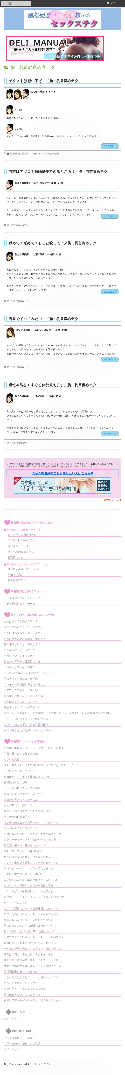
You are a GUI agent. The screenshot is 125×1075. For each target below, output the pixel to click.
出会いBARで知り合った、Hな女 (23, 874)
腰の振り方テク (17, 580)
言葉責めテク (15, 557)
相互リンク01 (12, 1019)
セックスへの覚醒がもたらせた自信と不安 (28, 885)
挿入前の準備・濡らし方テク (25, 569)
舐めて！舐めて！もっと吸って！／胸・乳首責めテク (53, 242)
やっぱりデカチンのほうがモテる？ (25, 638)
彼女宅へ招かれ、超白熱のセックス (25, 845)
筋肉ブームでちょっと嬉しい (21, 690)
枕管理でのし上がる (15, 782)
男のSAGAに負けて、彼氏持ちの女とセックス (30, 925)
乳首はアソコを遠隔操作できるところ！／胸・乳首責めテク (58, 171)
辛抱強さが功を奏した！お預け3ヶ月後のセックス (33, 948)
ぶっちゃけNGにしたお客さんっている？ (28, 673)
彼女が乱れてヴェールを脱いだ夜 (23, 851)
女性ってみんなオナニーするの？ (23, 627)
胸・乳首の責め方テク (48, 153)
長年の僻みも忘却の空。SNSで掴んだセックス (31, 931)
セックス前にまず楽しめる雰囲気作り (26, 724)
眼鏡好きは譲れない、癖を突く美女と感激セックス (34, 834)
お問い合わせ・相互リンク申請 (22, 1043)
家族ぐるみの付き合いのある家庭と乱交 (27, 811)
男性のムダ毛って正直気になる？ (23, 661)
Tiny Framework (13, 1064)
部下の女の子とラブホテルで (21, 828)
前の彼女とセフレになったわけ (22, 994)
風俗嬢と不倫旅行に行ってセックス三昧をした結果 (34, 748)
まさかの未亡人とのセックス (21, 983)
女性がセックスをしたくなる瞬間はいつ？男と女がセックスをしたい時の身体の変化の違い (57, 713)
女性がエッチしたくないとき (21, 701)
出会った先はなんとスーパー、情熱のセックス (31, 977)
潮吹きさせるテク (18, 546)
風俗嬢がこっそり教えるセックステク (62, 19)
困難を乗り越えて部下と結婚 (21, 753)
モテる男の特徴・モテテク (19, 603)
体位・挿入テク (17, 574)
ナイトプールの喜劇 (15, 902)
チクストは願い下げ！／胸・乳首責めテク (43, 80)
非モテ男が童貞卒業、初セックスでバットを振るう (34, 960)
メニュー (115, 3)
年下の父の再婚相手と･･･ (19, 816)
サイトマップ (12, 1049)
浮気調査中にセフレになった (21, 971)
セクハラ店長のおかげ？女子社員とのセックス (31, 908)
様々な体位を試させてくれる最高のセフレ (28, 857)
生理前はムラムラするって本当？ (23, 633)
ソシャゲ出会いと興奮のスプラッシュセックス (31, 862)
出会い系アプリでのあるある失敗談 (25, 988)
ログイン (45, 1064)
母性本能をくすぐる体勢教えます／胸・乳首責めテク (53, 384)
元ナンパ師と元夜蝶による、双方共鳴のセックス (32, 966)
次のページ (111, 500)
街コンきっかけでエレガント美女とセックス (30, 868)
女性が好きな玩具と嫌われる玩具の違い (27, 730)
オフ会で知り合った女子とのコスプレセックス (31, 822)
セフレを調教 (12, 759)
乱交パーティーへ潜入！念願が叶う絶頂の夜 (30, 839)
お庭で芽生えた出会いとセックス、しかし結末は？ (34, 937)
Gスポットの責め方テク (22, 540)
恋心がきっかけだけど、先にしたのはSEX (28, 920)
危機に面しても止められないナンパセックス (30, 943)
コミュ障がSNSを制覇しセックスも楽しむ (28, 891)
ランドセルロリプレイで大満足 (22, 788)
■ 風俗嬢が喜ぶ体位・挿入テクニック (26, 564)
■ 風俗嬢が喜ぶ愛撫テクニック (22, 153)
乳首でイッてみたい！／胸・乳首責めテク (43, 318)
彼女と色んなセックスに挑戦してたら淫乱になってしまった (39, 765)
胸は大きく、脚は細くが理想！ (22, 678)
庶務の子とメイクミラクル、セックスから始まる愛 (34, 897)
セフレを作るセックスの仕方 (21, 771)
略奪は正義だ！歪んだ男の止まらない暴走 (28, 954)
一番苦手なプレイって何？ (19, 667)
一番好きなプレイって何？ (19, 655)
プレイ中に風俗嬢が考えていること (25, 684)
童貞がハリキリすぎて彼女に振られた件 (27, 776)
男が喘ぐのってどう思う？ (19, 650)
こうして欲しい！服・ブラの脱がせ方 (26, 719)
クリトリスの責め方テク (22, 534)
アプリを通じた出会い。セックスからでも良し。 (32, 914)
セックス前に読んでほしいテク (22, 598)
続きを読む (111, 145)
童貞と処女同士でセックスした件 (23, 794)
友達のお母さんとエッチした (21, 799)
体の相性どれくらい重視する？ (22, 644)
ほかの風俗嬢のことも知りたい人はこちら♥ (62, 473)
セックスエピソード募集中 (19, 1038)
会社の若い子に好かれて (18, 805)
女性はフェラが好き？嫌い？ (21, 621)
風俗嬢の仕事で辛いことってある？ (25, 696)
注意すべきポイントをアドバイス (23, 707)
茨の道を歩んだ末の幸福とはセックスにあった (31, 880)
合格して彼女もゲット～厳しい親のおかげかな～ (32, 1000)
